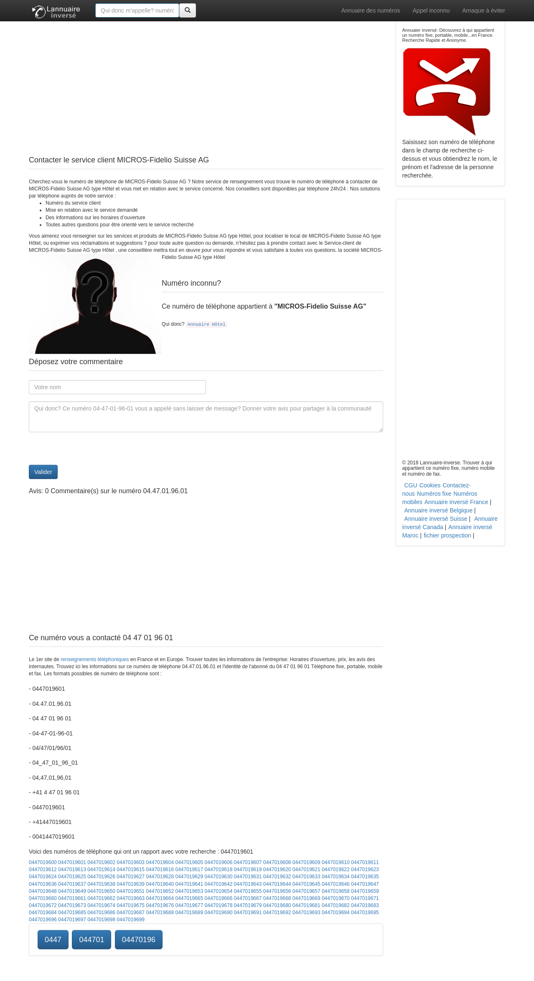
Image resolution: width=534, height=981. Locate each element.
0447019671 (365, 898)
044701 (91, 939)
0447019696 (43, 920)
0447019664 (160, 898)
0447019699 (131, 920)
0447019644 (277, 884)
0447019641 (189, 884)
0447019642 (219, 884)
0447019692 (277, 912)
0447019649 (72, 891)
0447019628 (160, 877)
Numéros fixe (434, 493)
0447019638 (101, 884)
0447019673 (72, 905)
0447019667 (248, 898)
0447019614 (101, 869)
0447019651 (131, 891)
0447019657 (306, 891)
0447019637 (72, 884)
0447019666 (219, 898)
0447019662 (101, 898)
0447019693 (306, 912)
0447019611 (365, 862)
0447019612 (43, 869)
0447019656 (277, 891)
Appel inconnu (431, 10)
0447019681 (306, 905)
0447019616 (160, 869)
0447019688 (160, 912)
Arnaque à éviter (483, 10)
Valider (43, 472)
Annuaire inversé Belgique (438, 510)
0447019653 (189, 891)
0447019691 (248, 912)
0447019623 (365, 869)
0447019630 (219, 877)
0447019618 (219, 869)
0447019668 (277, 898)
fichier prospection (447, 535)
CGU (410, 485)
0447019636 (43, 884)
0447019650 (101, 891)
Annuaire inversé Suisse (436, 518)
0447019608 (277, 862)
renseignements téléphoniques (95, 659)
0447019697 (72, 920)
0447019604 (160, 862)
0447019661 (72, 898)
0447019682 (336, 905)
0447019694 (336, 912)
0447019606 (219, 862)
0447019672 (43, 905)
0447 (53, 939)
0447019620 (277, 869)
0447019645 (306, 884)
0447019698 (101, 920)
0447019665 (189, 898)
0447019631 (248, 877)
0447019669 (306, 898)
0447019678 (219, 905)
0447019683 (365, 905)
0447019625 (72, 877)
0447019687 (131, 912)
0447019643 (248, 884)
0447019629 (189, 877)
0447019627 (131, 877)
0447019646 (336, 884)
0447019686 (101, 912)
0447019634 (336, 877)
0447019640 (160, 884)
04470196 (138, 939)
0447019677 (189, 905)
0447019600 (43, 862)
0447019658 (336, 891)
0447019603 (131, 862)
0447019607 (248, 862)
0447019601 (72, 862)
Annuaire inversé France (456, 502)
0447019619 (248, 869)
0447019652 (160, 891)
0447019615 (131, 869)
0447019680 (277, 905)
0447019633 (306, 877)
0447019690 (219, 912)
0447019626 (101, 877)
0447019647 (365, 884)
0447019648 (43, 891)
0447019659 (365, 891)
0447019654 (219, 891)
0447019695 (365, 912)
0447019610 (336, 862)
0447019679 (248, 905)
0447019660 (43, 898)
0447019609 (306, 862)
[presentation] (92, 448)
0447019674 (101, 905)
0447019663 (131, 898)
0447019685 (72, 912)
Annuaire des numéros (370, 10)
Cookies (430, 485)
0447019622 (336, 869)
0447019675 (131, 905)
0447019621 (306, 869)
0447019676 (160, 905)
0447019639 (131, 884)
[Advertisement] (206, 79)
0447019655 (248, 891)
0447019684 (43, 912)
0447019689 (189, 912)
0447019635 (365, 877)
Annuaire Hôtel (207, 324)
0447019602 (101, 862)
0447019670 (336, 898)
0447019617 (189, 869)
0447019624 (43, 877)
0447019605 (189, 862)
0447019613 (72, 869)
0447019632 (277, 877)
